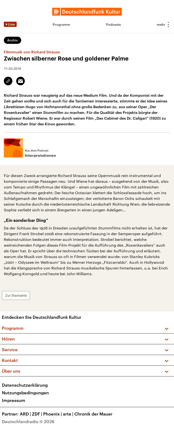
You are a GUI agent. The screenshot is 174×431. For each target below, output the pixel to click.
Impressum (13, 400)
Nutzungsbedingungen (25, 392)
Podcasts (113, 24)
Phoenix (53, 413)
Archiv (12, 40)
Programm (61, 24)
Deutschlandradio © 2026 (28, 421)
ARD (26, 413)
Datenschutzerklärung (25, 385)
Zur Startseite (16, 295)
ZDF (37, 413)
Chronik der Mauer (93, 413)
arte (68, 413)
